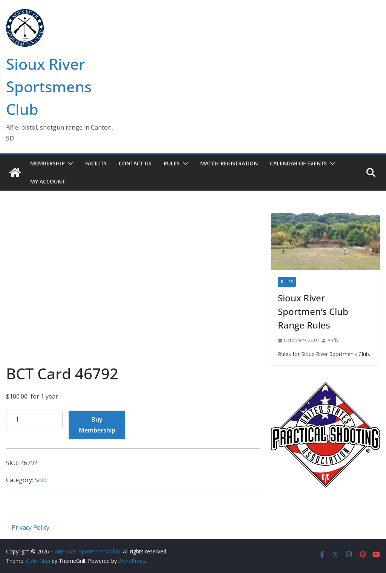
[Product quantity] (34, 419)
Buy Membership (97, 424)
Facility (96, 163)
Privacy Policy (30, 527)
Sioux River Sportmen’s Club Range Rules (313, 311)
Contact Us (135, 163)
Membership (47, 163)
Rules (172, 163)
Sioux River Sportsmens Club (49, 86)
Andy (333, 340)
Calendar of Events (298, 163)
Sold (41, 480)
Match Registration (229, 163)
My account (47, 181)
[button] (69, 163)
